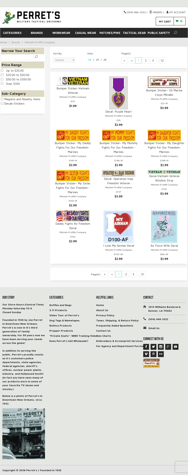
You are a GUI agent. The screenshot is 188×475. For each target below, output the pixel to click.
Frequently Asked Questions (114, 325)
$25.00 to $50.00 (15, 75)
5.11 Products (58, 310)
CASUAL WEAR (85, 32)
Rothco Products (60, 325)
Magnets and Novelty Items (20, 99)
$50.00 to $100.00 (16, 79)
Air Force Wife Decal (164, 245)
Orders (155, 12)
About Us (102, 310)
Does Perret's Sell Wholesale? (68, 340)
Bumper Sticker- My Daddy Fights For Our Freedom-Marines (73, 147)
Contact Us (103, 330)
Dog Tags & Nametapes (64, 320)
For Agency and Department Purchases (122, 346)
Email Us (154, 328)
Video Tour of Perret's (64, 315)
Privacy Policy (105, 315)
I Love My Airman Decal (118, 245)
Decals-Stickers (12, 103)
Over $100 (10, 83)
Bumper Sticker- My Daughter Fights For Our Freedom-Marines (164, 147)
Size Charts (103, 335)
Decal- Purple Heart (118, 111)
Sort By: (58, 53)
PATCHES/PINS (110, 32)
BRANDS (37, 32)
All (105, 59)
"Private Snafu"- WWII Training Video (73, 335)
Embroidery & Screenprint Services (119, 340)
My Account (176, 12)
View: (90, 53)
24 (97, 59)
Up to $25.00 (12, 70)
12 (89, 59)
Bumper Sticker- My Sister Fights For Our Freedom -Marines (73, 188)
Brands (16, 42)
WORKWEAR (61, 32)
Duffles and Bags (60, 305)
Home (3, 42)
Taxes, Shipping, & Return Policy (117, 320)
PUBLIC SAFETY (159, 32)
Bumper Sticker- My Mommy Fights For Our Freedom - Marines (119, 147)
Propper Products (61, 330)
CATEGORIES (12, 32)
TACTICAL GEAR (134, 32)
